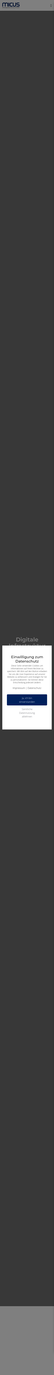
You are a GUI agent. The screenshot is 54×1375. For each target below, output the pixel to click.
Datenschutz (34, 688)
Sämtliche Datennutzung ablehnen (27, 712)
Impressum (19, 688)
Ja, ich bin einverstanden (27, 699)
